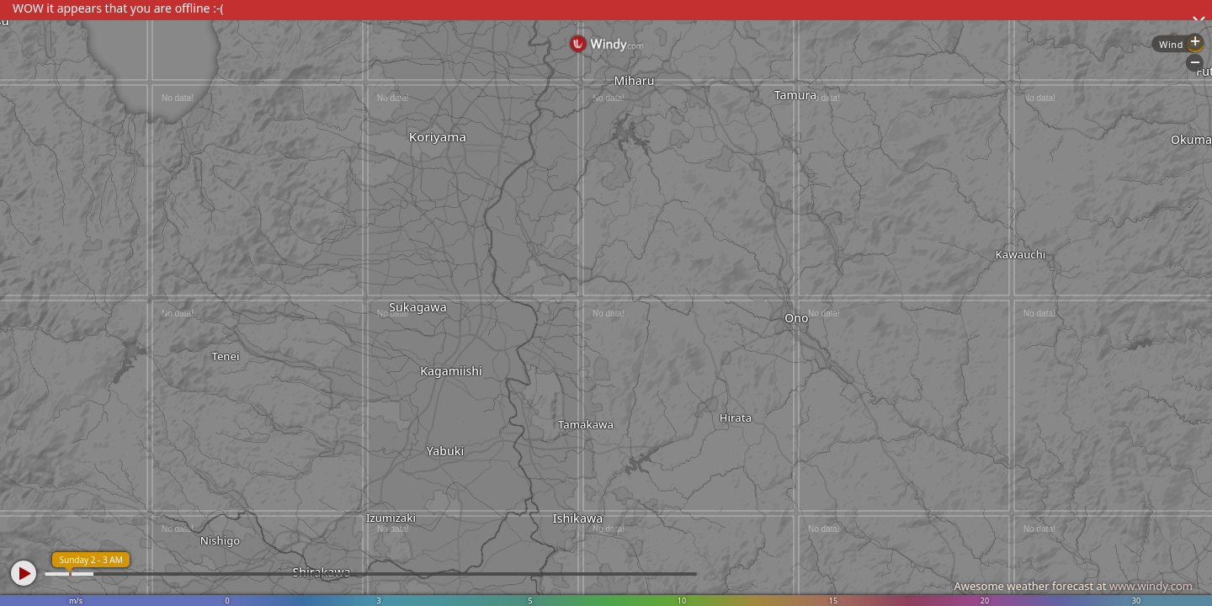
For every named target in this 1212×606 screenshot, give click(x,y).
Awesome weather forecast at (1073, 585)
